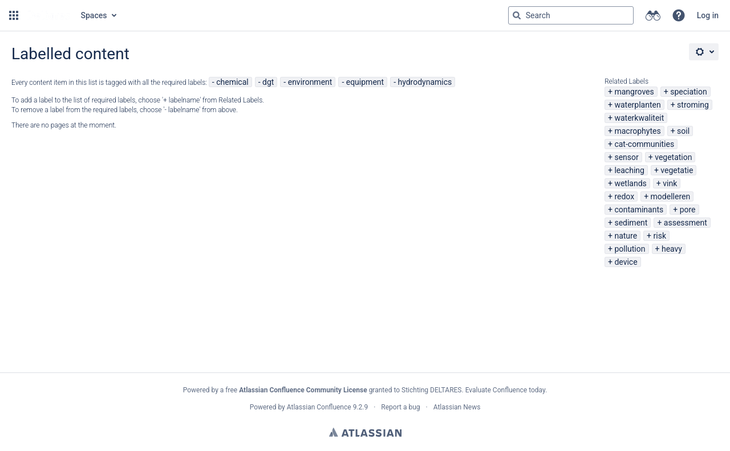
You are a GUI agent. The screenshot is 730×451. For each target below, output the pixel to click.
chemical (232, 82)
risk (660, 235)
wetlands (630, 183)
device (625, 261)
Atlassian (365, 432)
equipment (365, 82)
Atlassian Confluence (319, 407)
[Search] (516, 15)
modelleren (671, 196)
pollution (629, 248)
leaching (629, 170)
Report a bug (400, 407)
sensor (626, 157)
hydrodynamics (425, 82)
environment (310, 82)
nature (625, 235)
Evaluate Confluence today (505, 390)
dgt (268, 82)
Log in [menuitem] (708, 15)
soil (683, 131)
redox (624, 196)
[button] (14, 15)
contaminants (638, 209)
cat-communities (644, 144)
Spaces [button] (94, 15)
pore (688, 209)
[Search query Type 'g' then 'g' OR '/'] (571, 15)
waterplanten (637, 104)
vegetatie (676, 170)
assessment (685, 222)
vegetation (673, 157)
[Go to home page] (48, 15)
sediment (630, 222)
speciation (688, 91)
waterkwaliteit (639, 117)
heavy (672, 248)
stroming (693, 104)
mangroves (634, 91)
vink (670, 183)
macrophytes (637, 131)
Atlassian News (457, 407)
